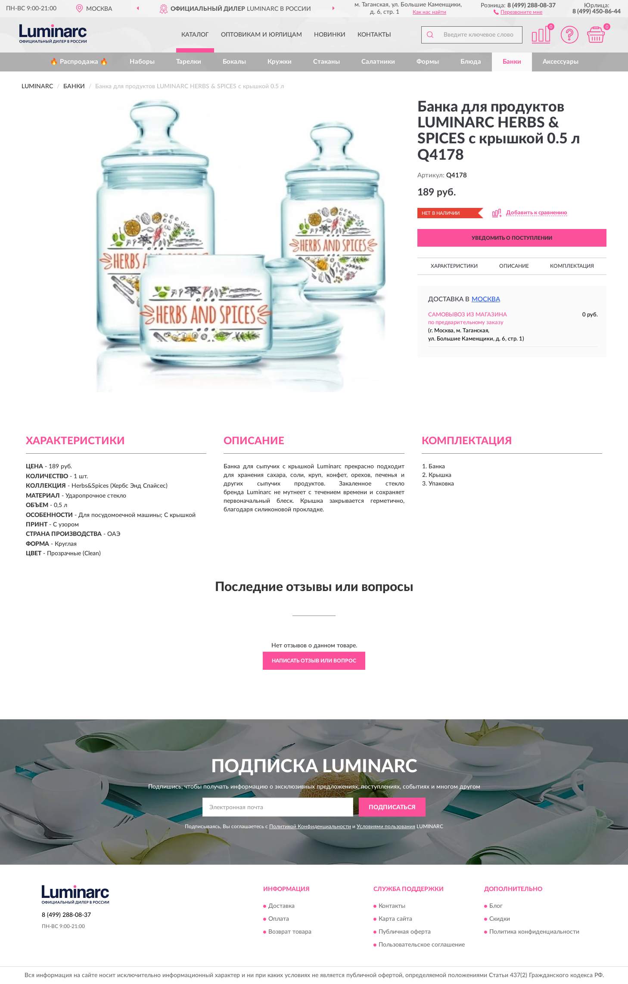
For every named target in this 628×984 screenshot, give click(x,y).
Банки (512, 62)
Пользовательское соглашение (422, 945)
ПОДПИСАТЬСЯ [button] (392, 808)
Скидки (499, 919)
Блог (496, 906)
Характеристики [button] (454, 266)
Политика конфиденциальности (534, 932)
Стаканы (326, 62)
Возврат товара (289, 932)
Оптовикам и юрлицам (261, 35)
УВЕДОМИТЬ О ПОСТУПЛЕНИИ (512, 238)
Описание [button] (514, 266)
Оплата (278, 919)
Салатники (378, 62)
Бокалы (234, 62)
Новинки (329, 35)
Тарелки (188, 62)
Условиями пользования (386, 826)
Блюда (470, 62)
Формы (428, 62)
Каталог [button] (195, 35)
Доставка (281, 906)
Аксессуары (560, 62)
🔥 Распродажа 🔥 (79, 62)
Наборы (142, 62)
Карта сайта (395, 919)
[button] (518, 11)
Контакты (374, 35)
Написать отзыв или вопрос (314, 660)
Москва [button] (486, 299)
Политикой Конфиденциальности (310, 826)
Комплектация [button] (572, 266)
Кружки (279, 62)
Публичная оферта (405, 932)
